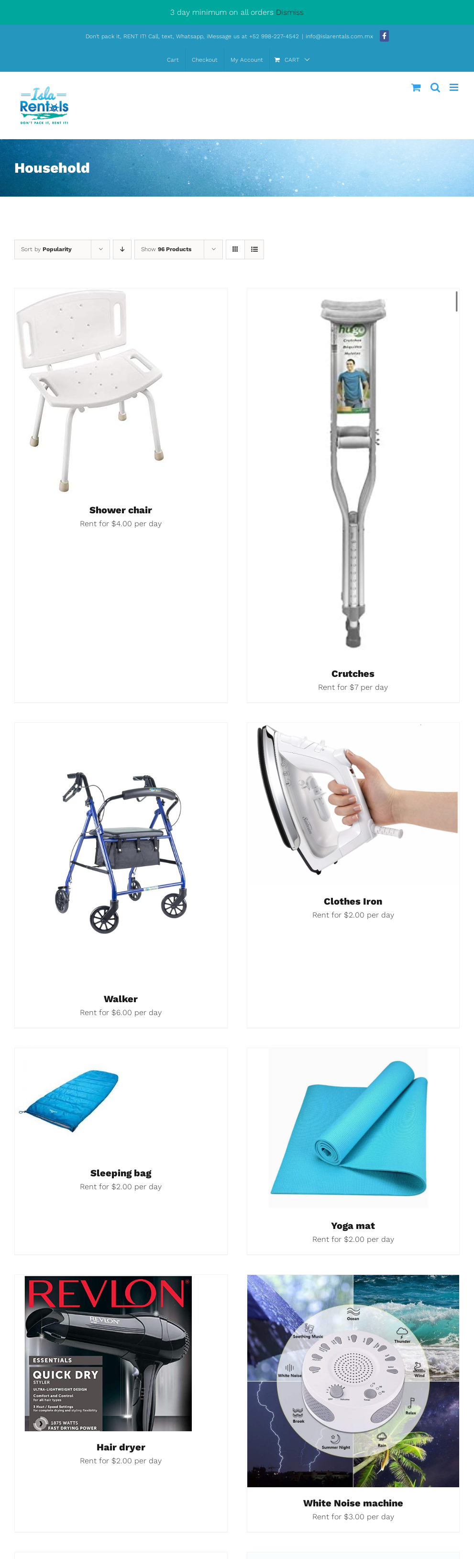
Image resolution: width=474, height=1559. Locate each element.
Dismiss (290, 12)
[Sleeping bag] (69, 1055)
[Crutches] (353, 295)
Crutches (353, 673)
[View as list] (254, 249)
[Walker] (121, 730)
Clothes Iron (353, 901)
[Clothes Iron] (353, 730)
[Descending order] (122, 249)
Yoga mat (353, 1225)
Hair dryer (121, 1447)
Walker (121, 999)
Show (166, 249)
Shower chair (120, 510)
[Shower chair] (91, 295)
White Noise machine (353, 1503)
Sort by (46, 249)
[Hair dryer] (105, 1282)
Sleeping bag (120, 1173)
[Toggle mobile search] (435, 87)
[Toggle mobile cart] (416, 87)
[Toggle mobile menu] (455, 87)
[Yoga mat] (353, 1055)
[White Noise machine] (353, 1282)
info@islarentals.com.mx (340, 36)
